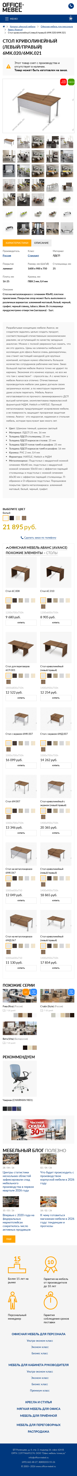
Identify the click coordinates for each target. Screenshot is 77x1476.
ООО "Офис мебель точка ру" (51, 1453)
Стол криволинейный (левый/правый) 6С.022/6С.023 (51, 670)
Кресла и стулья (38, 1402)
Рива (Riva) (8, 1006)
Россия (7, 255)
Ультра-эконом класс (40, 1340)
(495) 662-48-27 (30, 1462)
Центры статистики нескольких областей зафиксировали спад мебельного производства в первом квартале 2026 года (18, 1181)
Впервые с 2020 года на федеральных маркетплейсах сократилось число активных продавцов (18, 1222)
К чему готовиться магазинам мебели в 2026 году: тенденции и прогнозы (57, 1220)
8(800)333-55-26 (47, 1462)
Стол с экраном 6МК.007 (19, 733)
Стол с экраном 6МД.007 (54, 733)
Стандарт (33, 255)
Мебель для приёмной (38, 1416)
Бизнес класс (40, 1353)
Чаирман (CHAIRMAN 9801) (18, 1100)
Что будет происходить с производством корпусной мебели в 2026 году (57, 1177)
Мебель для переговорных (39, 1425)
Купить (21, 622)
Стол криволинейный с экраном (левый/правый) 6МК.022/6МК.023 (53, 805)
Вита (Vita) (8, 1038)
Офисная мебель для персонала (38, 1334)
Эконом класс (40, 1347)
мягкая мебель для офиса (38, 1409)
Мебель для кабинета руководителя (38, 1365)
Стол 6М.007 (13, 801)
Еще (9, 1239)
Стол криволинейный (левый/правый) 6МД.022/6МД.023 (51, 872)
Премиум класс (40, 1390)
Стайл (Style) (47, 1006)
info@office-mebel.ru (39, 1457)
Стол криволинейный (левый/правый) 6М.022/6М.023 (51, 940)
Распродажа (38, 1431)
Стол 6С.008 (13, 591)
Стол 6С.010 (47, 591)
